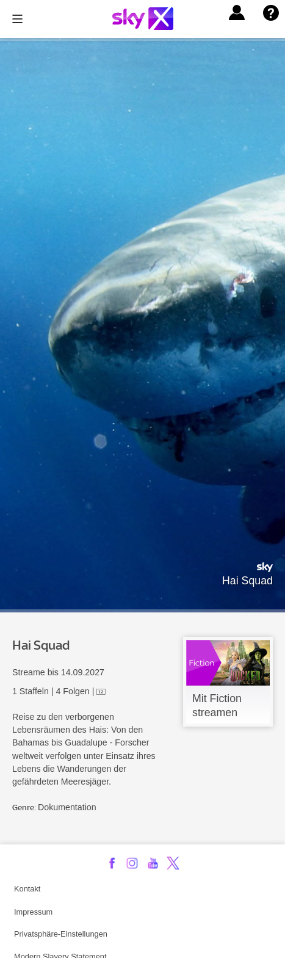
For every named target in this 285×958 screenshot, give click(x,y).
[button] (237, 13)
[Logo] (142, 18)
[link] (228, 682)
